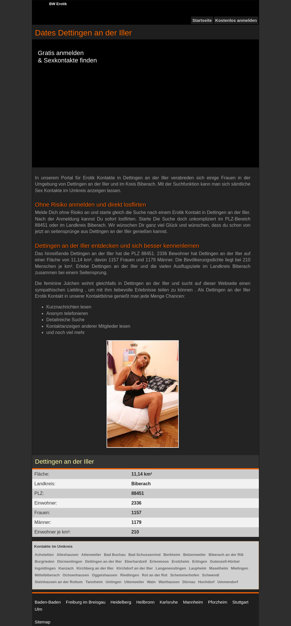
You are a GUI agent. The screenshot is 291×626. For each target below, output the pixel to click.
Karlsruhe (169, 602)
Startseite (202, 20)
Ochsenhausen (76, 575)
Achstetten (44, 555)
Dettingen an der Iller (103, 561)
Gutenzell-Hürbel (225, 561)
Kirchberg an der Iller (95, 568)
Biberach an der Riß (226, 555)
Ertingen (199, 561)
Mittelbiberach (47, 575)
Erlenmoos (159, 561)
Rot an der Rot (154, 575)
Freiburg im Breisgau (85, 602)
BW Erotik (58, 4)
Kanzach (66, 568)
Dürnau (189, 582)
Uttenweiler (134, 582)
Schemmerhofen (184, 575)
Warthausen (169, 582)
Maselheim (218, 568)
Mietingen (239, 568)
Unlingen (113, 582)
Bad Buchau (115, 555)
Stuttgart (240, 602)
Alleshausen (67, 555)
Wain (151, 582)
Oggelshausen (104, 575)
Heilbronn (145, 602)
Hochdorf (206, 582)
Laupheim (197, 568)
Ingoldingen (45, 568)
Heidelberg (121, 602)
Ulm (38, 609)
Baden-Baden (48, 602)
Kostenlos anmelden (236, 20)
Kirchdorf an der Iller (135, 568)
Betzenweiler (194, 555)
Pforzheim (217, 602)
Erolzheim (180, 561)
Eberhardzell (136, 561)
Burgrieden (44, 561)
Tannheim (94, 582)
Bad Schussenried (144, 555)
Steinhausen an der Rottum (59, 582)
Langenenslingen (171, 568)
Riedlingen (129, 575)
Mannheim (193, 602)
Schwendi (210, 575)
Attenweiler (91, 555)
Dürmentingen (69, 561)
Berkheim (171, 555)
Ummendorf (227, 582)
